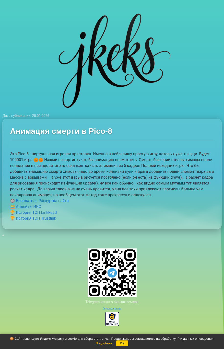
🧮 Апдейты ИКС (25, 206)
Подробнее (104, 343)
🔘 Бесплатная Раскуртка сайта (39, 200)
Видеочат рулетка (112, 308)
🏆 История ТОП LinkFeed (33, 212)
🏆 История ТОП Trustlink (33, 218)
